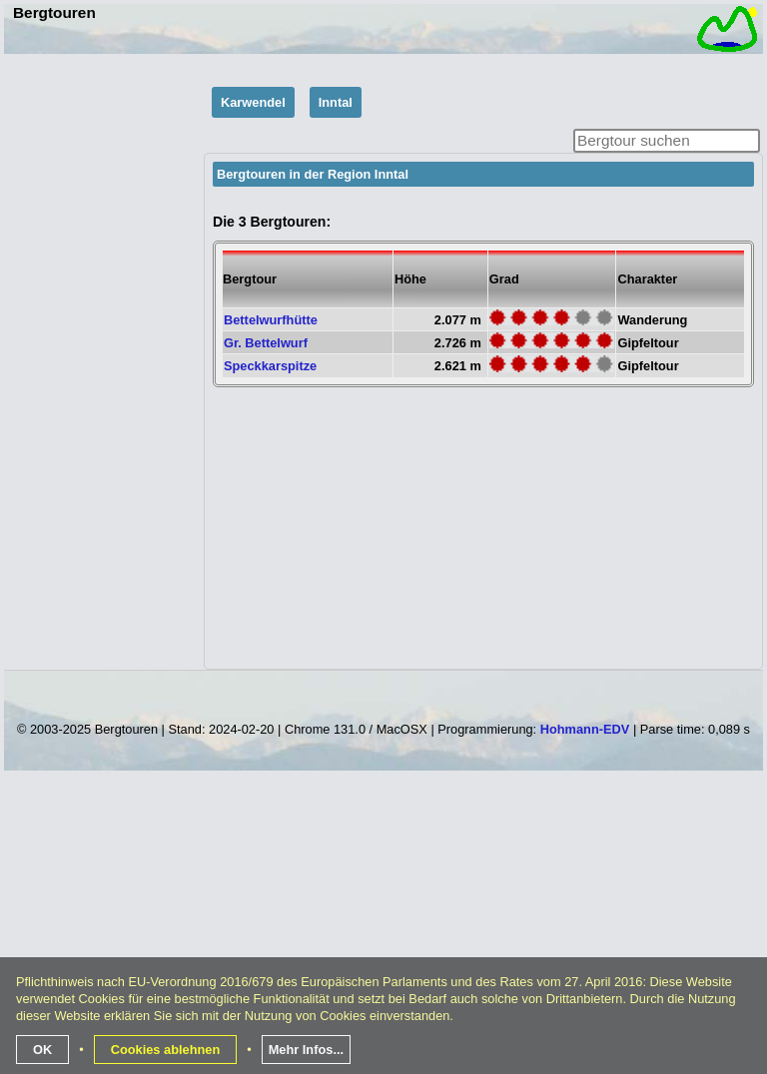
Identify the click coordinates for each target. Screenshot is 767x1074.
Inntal (336, 102)
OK (42, 1049)
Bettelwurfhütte (271, 319)
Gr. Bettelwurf (266, 342)
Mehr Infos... (306, 1049)
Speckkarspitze (270, 365)
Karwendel (253, 102)
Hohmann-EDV (585, 729)
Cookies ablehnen (166, 1049)
